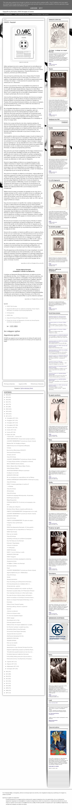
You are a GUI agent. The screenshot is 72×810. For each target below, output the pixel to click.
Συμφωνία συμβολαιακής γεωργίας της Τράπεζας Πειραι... (20, 649)
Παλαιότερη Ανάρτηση (37, 384)
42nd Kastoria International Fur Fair (15, 636)
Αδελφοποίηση (10, 491)
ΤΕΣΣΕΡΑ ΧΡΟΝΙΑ (11, 640)
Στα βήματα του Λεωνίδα (13, 473)
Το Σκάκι (9, 448)
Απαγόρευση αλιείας (11, 561)
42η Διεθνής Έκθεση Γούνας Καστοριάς (16, 629)
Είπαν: (8, 504)
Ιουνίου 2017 (10, 432)
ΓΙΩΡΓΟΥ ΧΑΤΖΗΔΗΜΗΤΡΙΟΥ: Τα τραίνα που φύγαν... (20, 520)
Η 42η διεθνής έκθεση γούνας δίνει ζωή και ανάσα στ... (19, 656)
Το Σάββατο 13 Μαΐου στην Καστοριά (16, 563)
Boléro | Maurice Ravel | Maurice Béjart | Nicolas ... (19, 466)
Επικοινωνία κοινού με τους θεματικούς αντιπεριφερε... (19, 658)
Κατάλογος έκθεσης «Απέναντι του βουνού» (17, 606)
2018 (7, 413)
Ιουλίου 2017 (10, 429)
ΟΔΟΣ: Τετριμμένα (11, 556)
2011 (7, 683)
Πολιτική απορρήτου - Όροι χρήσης (40, 14)
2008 (7, 690)
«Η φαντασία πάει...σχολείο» (13, 586)
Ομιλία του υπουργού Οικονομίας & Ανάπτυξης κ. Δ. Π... (20, 599)
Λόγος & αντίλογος (11, 488)
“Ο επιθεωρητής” (11, 547)
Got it (40, 8)
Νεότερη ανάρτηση (9, 384)
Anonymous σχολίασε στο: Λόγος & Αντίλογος (57, 316)
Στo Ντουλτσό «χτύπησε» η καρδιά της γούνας (18, 627)
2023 (7, 402)
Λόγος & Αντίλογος (11, 457)
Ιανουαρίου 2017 (11, 668)
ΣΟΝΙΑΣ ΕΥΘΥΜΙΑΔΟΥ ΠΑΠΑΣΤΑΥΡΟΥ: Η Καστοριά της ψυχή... (23, 479)
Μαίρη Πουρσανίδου (12, 500)
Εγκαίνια (9, 608)
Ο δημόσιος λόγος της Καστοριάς (14, 522)
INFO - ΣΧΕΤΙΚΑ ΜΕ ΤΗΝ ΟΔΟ (22, 14)
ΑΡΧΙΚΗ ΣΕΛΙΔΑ (8, 14)
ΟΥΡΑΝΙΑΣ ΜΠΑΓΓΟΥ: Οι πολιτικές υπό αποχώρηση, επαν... (21, 502)
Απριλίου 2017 (10, 661)
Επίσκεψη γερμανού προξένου (14, 622)
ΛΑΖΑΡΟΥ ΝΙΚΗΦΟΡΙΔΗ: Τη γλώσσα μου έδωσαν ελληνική (21, 441)
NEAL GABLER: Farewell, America (15, 463)
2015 (7, 674)
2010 (7, 685)
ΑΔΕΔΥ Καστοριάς (11, 550)
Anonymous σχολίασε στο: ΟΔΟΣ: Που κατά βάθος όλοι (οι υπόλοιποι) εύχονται (58, 342)
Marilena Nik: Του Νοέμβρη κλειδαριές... (16, 443)
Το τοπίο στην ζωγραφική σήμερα (14, 615)
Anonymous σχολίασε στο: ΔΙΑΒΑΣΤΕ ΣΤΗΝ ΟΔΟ (58, 335)
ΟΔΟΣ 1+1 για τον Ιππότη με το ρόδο (15, 552)
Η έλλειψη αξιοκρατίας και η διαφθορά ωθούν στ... (18, 584)
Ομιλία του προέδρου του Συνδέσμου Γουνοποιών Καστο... (20, 597)
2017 (7, 416)
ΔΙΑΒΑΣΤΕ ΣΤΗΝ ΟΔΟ (12, 475)
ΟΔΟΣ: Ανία (10, 315)
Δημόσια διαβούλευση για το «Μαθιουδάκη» (17, 572)
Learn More (33, 8)
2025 (7, 397)
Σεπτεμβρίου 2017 (11, 425)
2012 (7, 681)
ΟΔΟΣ (50, 63)
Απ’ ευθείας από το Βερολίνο (13, 506)
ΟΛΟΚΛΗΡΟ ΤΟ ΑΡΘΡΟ (54, 766)
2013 (7, 678)
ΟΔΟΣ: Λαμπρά (10, 618)
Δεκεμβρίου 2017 (11, 418)
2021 (7, 406)
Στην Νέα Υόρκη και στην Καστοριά (15, 540)
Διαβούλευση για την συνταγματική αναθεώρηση (18, 445)
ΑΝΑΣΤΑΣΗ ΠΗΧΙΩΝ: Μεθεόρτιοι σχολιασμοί (18, 470)
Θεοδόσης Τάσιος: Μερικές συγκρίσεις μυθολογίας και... (20, 509)
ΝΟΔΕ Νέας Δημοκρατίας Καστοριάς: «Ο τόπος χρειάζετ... (20, 527)
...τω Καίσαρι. (10, 486)
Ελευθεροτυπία (51, 721)
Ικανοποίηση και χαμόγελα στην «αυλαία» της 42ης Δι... (20, 588)
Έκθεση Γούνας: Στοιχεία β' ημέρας (15, 604)
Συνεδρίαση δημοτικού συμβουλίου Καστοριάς (18, 654)
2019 (7, 411)
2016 (7, 671)
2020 (7, 409)
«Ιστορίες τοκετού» (11, 454)
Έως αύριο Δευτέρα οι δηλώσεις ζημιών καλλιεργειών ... (20, 595)
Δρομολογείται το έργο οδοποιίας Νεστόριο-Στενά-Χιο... (20, 647)
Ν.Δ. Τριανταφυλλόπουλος (54, 713)
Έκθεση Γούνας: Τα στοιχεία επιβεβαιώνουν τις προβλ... (20, 624)
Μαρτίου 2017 (10, 664)
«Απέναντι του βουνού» (12, 545)
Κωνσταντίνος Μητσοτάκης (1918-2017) (16, 450)
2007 (7, 692)
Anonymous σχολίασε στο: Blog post (55, 361)
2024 (7, 399)
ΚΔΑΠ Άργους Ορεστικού (13, 497)
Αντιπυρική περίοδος (11, 565)
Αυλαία (8, 577)
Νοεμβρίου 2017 (11, 420)
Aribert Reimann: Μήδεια (13, 468)
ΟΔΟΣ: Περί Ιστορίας (12, 306)
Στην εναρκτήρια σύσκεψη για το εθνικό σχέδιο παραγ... (20, 593)
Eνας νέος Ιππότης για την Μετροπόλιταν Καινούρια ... (19, 581)
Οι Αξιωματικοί (10, 312)
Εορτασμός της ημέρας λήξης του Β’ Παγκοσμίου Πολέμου (20, 590)
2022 (7, 404)
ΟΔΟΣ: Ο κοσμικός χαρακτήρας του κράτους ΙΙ (18, 484)
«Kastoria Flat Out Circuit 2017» (14, 633)
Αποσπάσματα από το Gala (13, 620)
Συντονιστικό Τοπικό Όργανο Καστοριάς (16, 631)
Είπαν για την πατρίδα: (12, 534)
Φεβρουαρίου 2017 (11, 666)
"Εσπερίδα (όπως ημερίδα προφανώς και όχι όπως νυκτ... (20, 652)
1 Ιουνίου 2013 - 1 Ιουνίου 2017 (14, 436)
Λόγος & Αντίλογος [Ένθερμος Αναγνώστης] (17, 318)
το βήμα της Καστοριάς (53, 64)
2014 (7, 676)
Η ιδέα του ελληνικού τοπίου (13, 613)
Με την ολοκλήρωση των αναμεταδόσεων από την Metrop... (21, 477)
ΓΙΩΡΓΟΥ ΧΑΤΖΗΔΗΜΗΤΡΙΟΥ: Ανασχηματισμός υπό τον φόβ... (22, 511)
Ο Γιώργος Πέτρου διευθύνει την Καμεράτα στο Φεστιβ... (20, 461)
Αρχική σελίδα (23, 384)
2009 (7, 688)
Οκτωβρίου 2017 (11, 422)
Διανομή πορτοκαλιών (12, 579)
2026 (7, 395)
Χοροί (8, 568)
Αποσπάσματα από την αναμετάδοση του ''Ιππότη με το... (20, 529)
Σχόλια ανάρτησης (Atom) (27, 388)
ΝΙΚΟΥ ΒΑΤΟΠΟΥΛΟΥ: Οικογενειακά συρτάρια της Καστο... (21, 438)
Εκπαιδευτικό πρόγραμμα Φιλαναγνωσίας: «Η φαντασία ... (20, 495)
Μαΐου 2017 (10, 434)
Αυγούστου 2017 (11, 427)
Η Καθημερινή (51, 714)
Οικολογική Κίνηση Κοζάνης (13, 452)
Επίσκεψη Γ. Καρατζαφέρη (13, 543)
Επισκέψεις (9, 602)
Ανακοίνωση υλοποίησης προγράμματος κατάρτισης (19, 559)
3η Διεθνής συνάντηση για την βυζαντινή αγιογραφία (19, 538)
